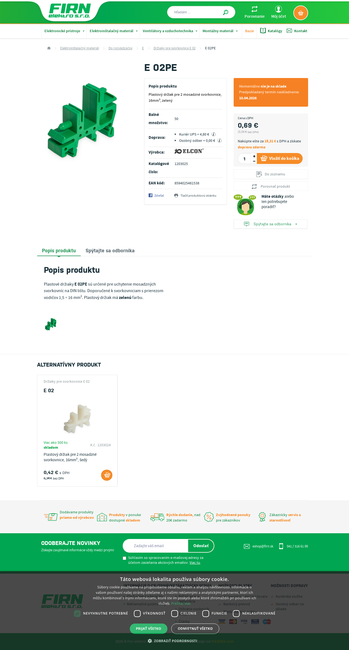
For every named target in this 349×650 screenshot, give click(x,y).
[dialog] (174, 610)
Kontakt (297, 31)
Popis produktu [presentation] (59, 250)
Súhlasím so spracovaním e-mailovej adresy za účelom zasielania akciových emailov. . (163, 560)
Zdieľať (156, 196)
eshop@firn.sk (258, 546)
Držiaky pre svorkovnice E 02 (174, 48)
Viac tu (194, 562)
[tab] (59, 250)
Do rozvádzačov (121, 48)
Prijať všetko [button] (148, 628)
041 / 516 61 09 (293, 546)
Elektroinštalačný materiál (114, 31)
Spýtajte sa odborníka (270, 224)
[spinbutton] (244, 158)
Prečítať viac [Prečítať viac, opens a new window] (181, 603)
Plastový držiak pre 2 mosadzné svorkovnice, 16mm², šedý (70, 457)
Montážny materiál (221, 31)
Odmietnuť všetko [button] (195, 628)
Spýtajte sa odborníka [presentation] (110, 250)
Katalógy (271, 31)
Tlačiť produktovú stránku (195, 196)
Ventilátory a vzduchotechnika (170, 31)
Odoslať (201, 546)
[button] (174, 640)
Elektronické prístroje (65, 31)
